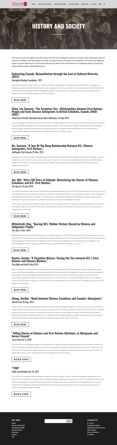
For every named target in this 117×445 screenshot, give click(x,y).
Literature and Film (60, 4)
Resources (85, 4)
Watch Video (21, 359)
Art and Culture (74, 4)
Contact (93, 4)
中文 (100, 4)
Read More (20, 100)
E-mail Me (90, 434)
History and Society (44, 4)
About (34, 4)
